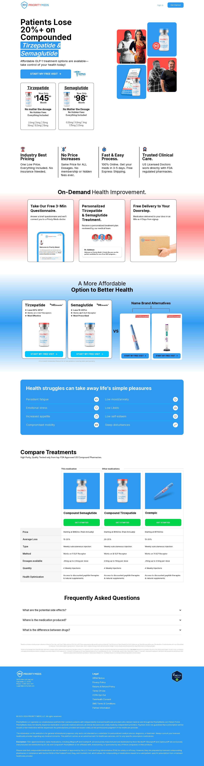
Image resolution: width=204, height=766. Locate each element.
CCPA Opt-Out (99, 695)
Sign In (160, 5)
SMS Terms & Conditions (103, 703)
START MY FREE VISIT (45, 73)
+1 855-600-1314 (27, 684)
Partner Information (101, 708)
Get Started (176, 5)
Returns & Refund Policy (103, 686)
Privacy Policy (99, 682)
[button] (102, 610)
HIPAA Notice (98, 678)
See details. (133, 649)
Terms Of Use (98, 691)
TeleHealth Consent (101, 699)
